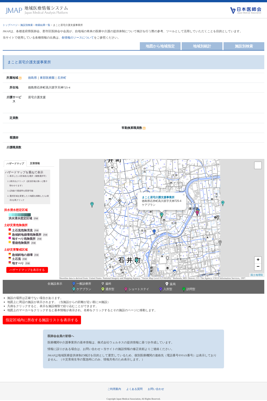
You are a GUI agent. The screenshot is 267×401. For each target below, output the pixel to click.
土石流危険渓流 (22, 230)
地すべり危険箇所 (24, 238)
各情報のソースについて (78, 37)
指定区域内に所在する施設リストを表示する (42, 320)
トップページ (10, 25)
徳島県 (32, 77)
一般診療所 (81, 284)
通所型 (107, 289)
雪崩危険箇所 (21, 243)
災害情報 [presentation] (35, 163)
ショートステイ (136, 289)
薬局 (170, 284)
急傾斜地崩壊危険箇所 (26, 234)
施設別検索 (26, 25)
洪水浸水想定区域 (20, 218)
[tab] (15, 163)
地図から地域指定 (160, 46)
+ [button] (258, 260)
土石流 (16, 259)
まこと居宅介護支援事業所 (158, 197)
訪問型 (188, 289)
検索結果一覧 (42, 25)
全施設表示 (55, 283)
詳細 (36, 218)
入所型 (165, 289)
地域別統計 (202, 46)
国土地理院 (256, 275)
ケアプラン (81, 289)
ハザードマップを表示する (27, 269)
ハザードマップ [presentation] (15, 163)
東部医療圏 (47, 77)
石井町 (61, 77)
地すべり (18, 263)
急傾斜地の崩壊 (22, 255)
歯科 (105, 284)
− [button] (258, 267)
